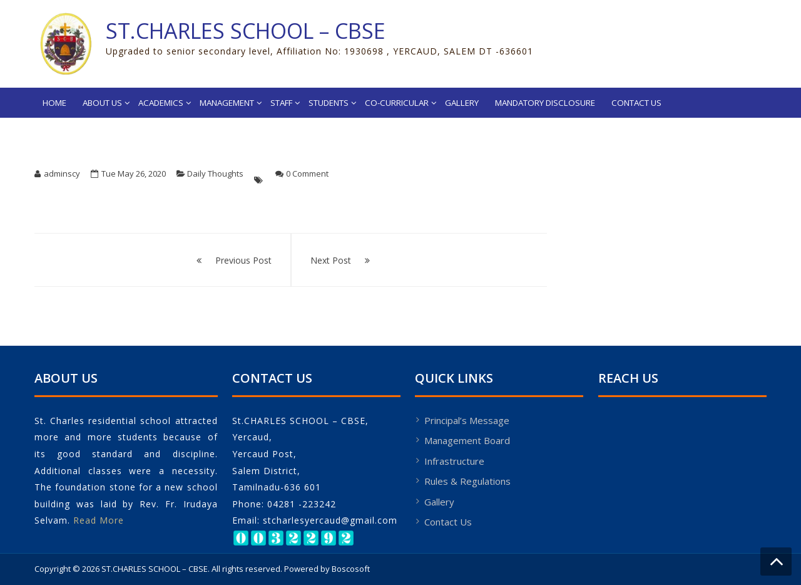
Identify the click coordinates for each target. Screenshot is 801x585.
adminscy (62, 173)
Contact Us (636, 102)
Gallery (462, 102)
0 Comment (307, 173)
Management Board (467, 440)
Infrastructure (454, 461)
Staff (281, 102)
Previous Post (243, 260)
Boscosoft (351, 568)
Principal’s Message (466, 420)
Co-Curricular (397, 102)
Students (329, 102)
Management (227, 102)
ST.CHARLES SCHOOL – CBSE (245, 30)
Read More (98, 520)
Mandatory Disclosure (545, 102)
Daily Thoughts (215, 173)
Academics (160, 102)
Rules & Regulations (467, 481)
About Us (102, 102)
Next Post (330, 260)
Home (54, 102)
